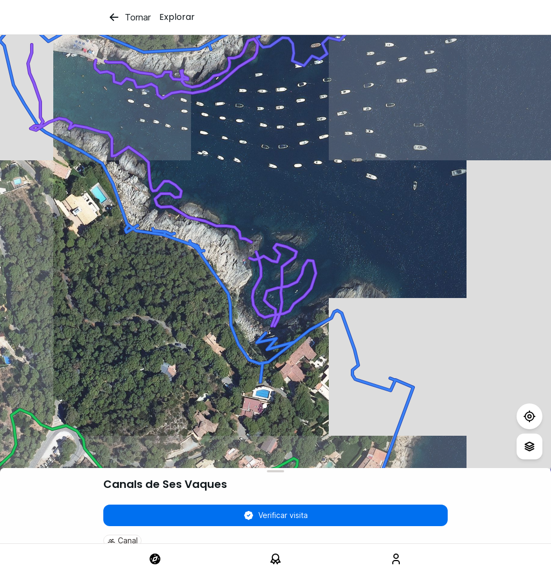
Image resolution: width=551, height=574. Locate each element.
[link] (155, 559)
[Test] (529, 416)
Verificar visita (275, 515)
